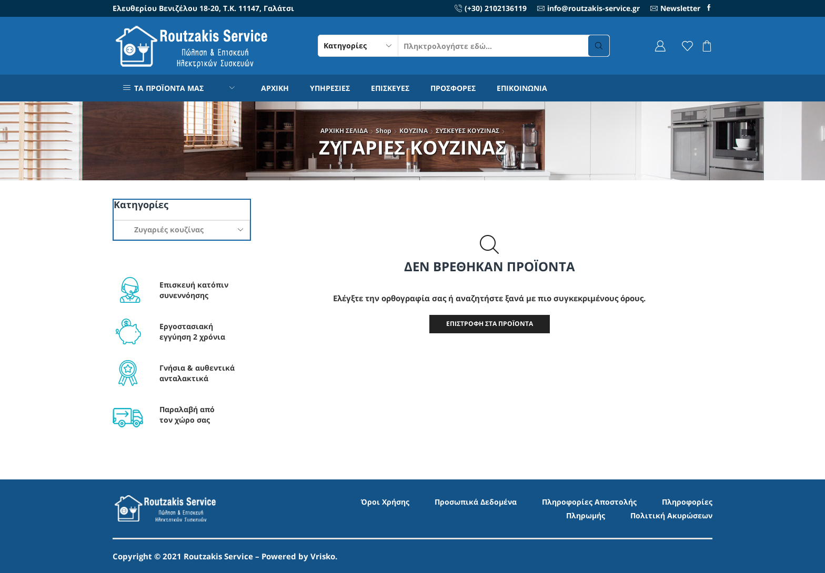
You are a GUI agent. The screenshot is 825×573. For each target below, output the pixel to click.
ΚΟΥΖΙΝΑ (413, 130)
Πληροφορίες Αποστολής (589, 502)
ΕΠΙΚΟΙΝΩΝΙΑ (522, 88)
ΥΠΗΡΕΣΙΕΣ (330, 88)
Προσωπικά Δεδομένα (476, 502)
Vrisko (322, 556)
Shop (383, 130)
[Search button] (598, 45)
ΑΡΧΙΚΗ (275, 88)
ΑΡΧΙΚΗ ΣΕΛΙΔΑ (344, 130)
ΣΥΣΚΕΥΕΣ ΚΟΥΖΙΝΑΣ (467, 130)
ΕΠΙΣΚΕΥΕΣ (390, 88)
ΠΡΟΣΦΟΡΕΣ (453, 88)
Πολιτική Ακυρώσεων (671, 515)
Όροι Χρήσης (385, 502)
